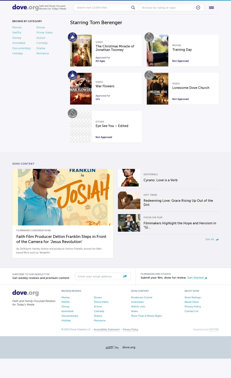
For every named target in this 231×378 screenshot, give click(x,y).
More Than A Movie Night (146, 335)
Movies (17, 28)
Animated (18, 43)
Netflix (16, 33)
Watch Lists (138, 326)
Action (40, 38)
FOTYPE (214, 349)
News (134, 330)
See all (212, 258)
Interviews (137, 321)
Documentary (21, 48)
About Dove (191, 321)
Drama (40, 48)
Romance (42, 54)
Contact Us (191, 330)
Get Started (197, 297)
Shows (40, 28)
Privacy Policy (192, 326)
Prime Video (44, 33)
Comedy (42, 43)
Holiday (17, 54)
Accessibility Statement (107, 349)
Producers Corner (141, 316)
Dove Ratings (192, 316)
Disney (16, 38)
